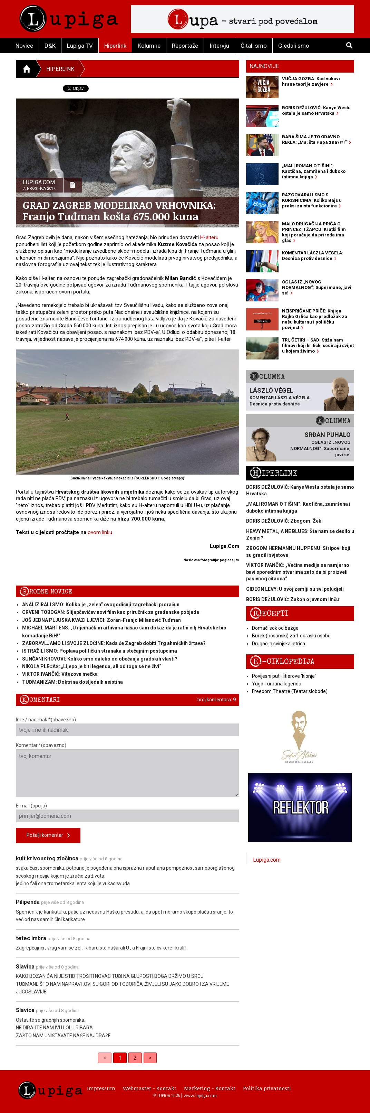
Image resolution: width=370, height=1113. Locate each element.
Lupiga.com (267, 860)
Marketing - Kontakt (209, 1088)
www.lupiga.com (200, 1095)
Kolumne (149, 45)
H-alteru (209, 237)
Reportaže (185, 45)
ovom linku (100, 532)
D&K (50, 45)
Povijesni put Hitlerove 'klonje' (284, 676)
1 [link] (119, 1058)
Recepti (269, 613)
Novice (24, 45)
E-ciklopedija (282, 661)
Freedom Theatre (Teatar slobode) (290, 691)
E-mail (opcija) (127, 812)
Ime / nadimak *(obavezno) (127, 726)
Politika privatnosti (267, 1088)
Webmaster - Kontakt (149, 1088)
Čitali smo (254, 45)
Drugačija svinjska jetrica (278, 643)
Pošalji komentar (48, 835)
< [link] (104, 1058)
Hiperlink (115, 45)
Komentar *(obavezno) (127, 769)
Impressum (101, 1088)
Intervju (219, 45)
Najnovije (264, 66)
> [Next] (150, 1058)
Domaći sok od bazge (275, 628)
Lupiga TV (80, 45)
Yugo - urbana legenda (276, 683)
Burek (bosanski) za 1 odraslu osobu (291, 635)
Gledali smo (293, 45)
